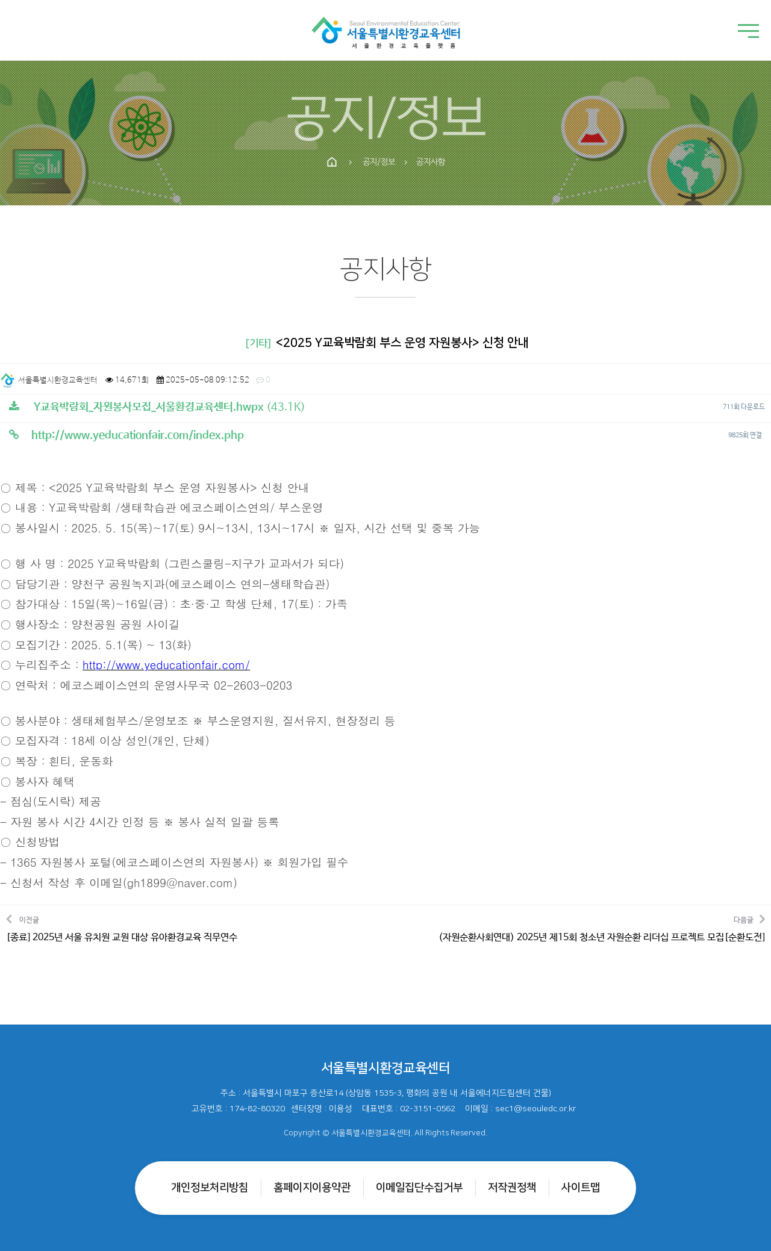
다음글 (602, 927)
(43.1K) (157, 407)
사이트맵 (580, 1188)
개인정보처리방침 (209, 1188)
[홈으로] (386, 30)
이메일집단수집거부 (419, 1188)
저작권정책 (512, 1188)
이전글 (121, 927)
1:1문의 (497, 205)
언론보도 (425, 205)
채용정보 (350, 205)
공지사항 (276, 205)
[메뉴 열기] (748, 32)
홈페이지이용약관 (312, 1188)
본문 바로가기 (0, 0)
